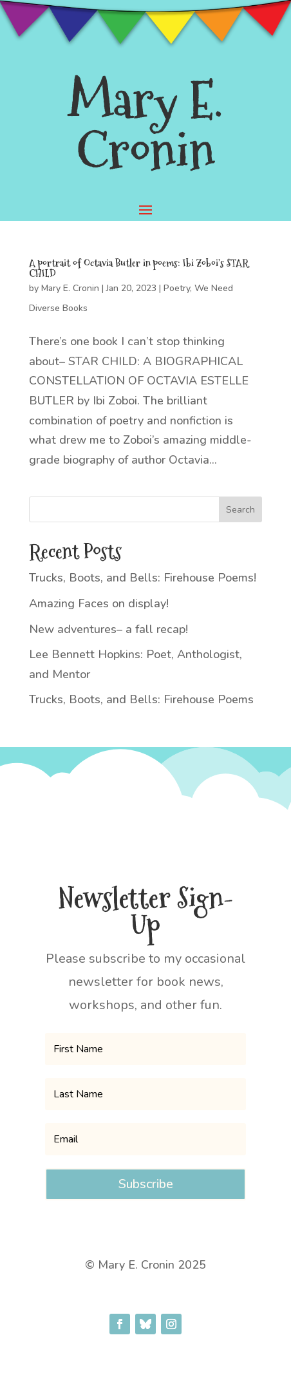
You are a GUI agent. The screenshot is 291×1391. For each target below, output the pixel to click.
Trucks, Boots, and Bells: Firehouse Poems (141, 699)
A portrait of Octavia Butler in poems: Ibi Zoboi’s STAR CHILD (139, 268)
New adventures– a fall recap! (108, 629)
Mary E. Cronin (70, 288)
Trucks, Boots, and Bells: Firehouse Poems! (142, 577)
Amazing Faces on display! (99, 603)
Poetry (177, 288)
